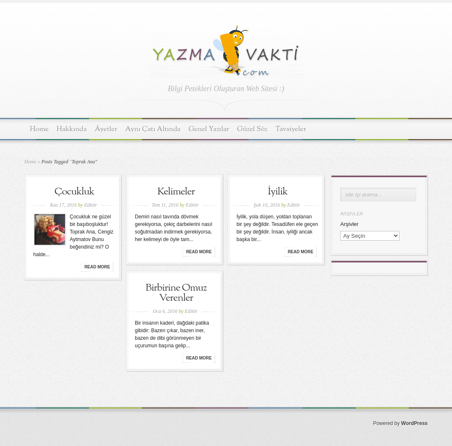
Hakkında (72, 129)
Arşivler (349, 224)
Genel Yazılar (209, 129)
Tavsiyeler (291, 129)
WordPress (414, 423)
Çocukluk (75, 192)
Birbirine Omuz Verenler (175, 293)
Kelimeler (175, 192)
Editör (90, 205)
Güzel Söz (252, 129)
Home (39, 129)
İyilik (277, 192)
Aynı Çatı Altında (153, 129)
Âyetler (106, 129)
